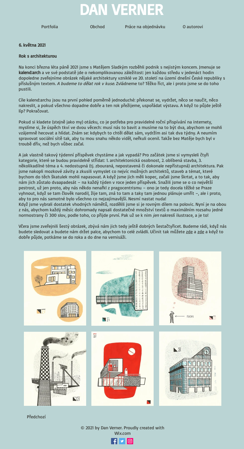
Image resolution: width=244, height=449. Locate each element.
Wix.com (123, 433)
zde (189, 231)
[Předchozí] (36, 417)
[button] (209, 417)
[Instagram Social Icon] (130, 441)
